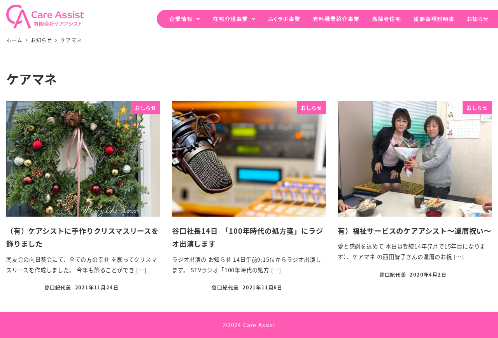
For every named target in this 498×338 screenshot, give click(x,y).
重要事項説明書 (434, 19)
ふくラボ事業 (284, 19)
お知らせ (478, 19)
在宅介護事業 (230, 19)
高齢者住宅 (386, 19)
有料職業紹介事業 (336, 19)
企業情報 (181, 19)
